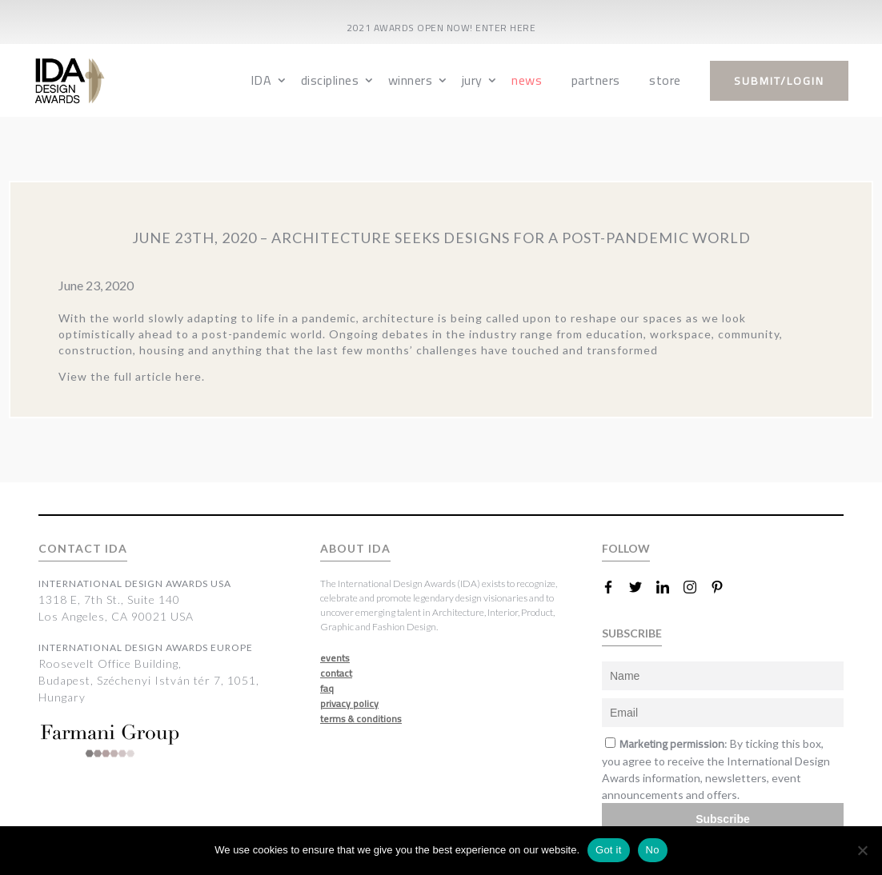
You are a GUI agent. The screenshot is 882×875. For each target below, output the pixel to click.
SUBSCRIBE (632, 633)
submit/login (779, 80)
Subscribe (723, 819)
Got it (608, 850)
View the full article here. (131, 376)
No (652, 850)
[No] (862, 850)
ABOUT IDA (355, 548)
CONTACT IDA (82, 548)
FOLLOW (626, 548)
